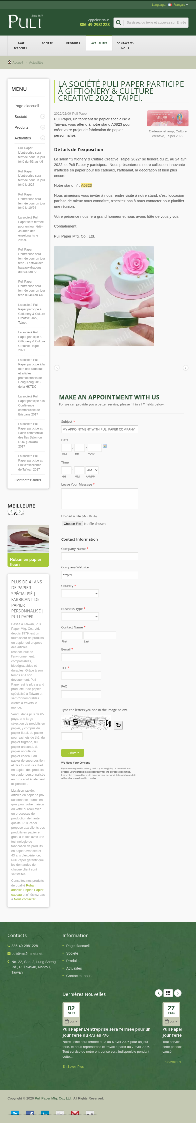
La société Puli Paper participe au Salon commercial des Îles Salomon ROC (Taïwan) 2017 (30, 435)
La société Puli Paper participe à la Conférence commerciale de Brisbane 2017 (31, 405)
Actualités (99, 43)
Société (47, 43)
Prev (20, 511)
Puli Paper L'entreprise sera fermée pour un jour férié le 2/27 (31, 178)
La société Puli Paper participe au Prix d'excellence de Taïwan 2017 (30, 462)
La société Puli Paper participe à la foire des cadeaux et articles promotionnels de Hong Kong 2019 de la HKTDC (31, 373)
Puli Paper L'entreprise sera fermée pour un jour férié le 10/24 (31, 201)
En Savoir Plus (73, 1066)
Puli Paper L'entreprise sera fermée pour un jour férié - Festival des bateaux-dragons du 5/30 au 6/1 (31, 261)
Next (11, 511)
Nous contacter (24, 899)
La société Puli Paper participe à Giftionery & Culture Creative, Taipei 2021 (31, 341)
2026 (71, 1022)
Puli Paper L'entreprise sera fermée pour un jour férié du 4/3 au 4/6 (31, 154)
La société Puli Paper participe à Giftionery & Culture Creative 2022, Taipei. (31, 313)
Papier (27, 890)
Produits (73, 43)
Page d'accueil (21, 46)
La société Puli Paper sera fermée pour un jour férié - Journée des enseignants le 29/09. (31, 229)
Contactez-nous (125, 46)
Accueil (17, 62)
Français (176, 5)
